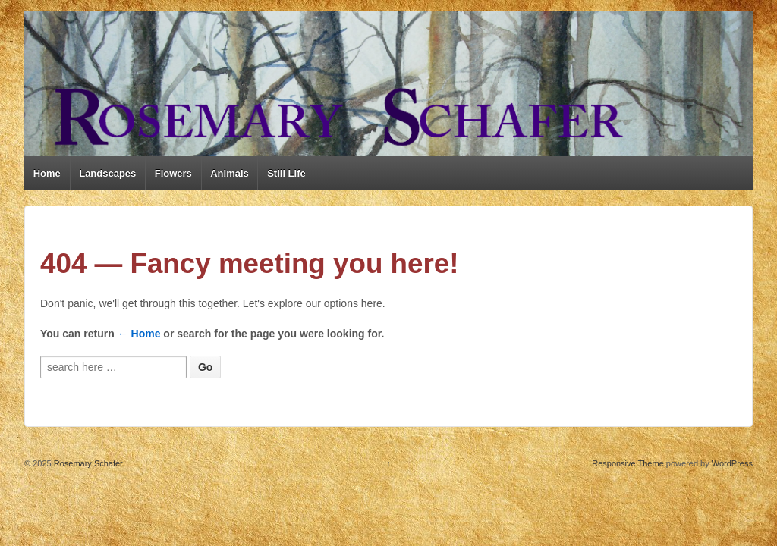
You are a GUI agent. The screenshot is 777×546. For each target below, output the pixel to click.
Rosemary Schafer (87, 463)
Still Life (286, 173)
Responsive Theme (628, 463)
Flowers (173, 173)
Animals (229, 173)
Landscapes (107, 173)
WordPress (732, 463)
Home (47, 173)
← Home (139, 334)
